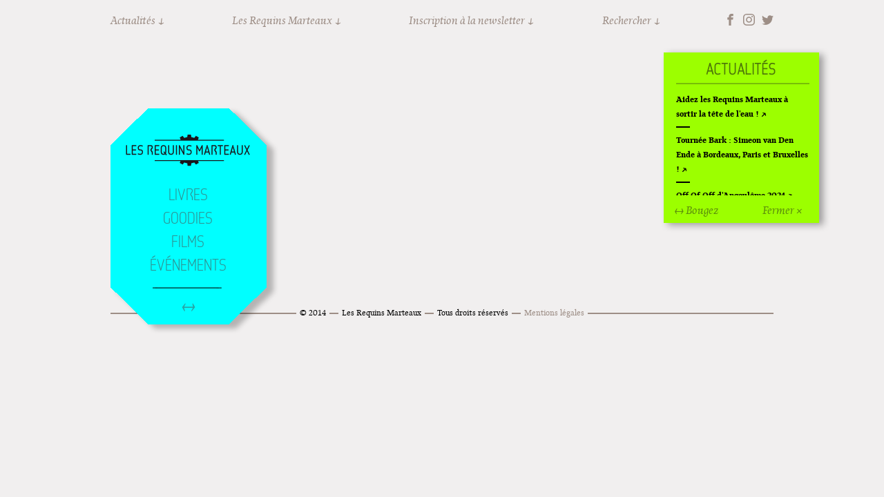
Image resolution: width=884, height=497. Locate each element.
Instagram (749, 20)
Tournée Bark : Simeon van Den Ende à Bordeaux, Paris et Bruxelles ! (742, 154)
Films (187, 241)
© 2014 (313, 312)
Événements (188, 265)
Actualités (132, 20)
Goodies (188, 218)
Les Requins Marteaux (282, 20)
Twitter (768, 20)
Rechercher (626, 20)
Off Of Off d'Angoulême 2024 (730, 195)
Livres (188, 194)
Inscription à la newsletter (467, 20)
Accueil (187, 151)
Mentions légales (554, 312)
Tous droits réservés (472, 312)
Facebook (730, 20)
